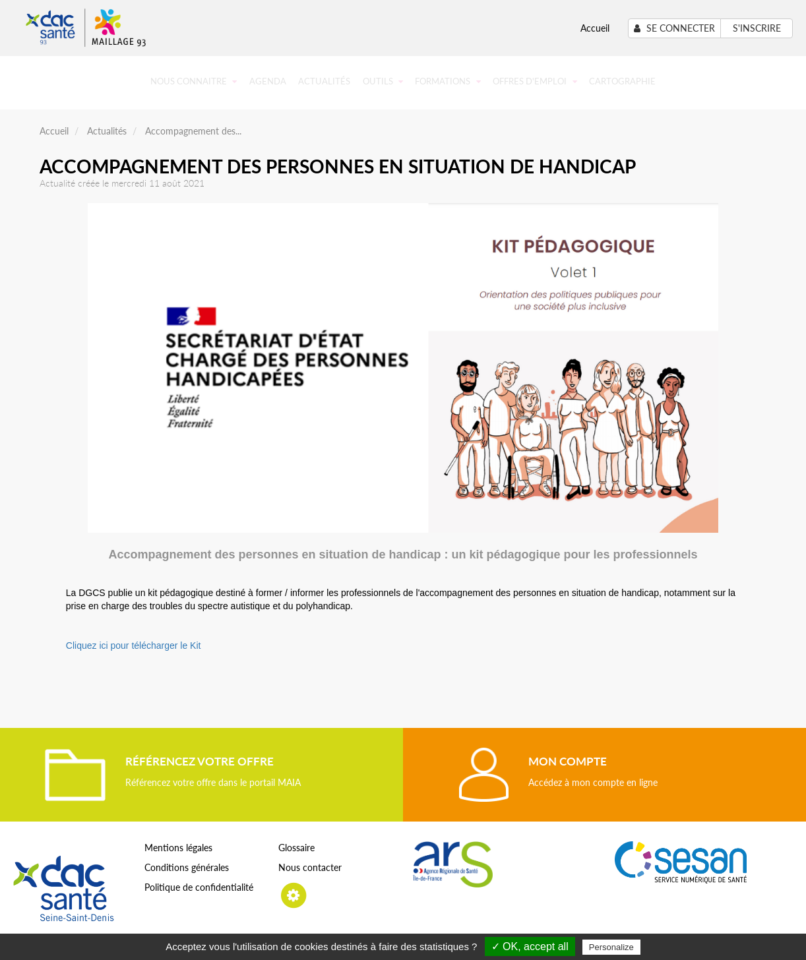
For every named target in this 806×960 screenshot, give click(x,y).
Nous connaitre (193, 81)
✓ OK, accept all (530, 946)
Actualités (324, 81)
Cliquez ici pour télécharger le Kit (133, 645)
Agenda (267, 81)
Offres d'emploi (534, 81)
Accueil (594, 28)
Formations (447, 81)
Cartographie (622, 81)
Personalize (611, 947)
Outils (383, 81)
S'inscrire (757, 28)
